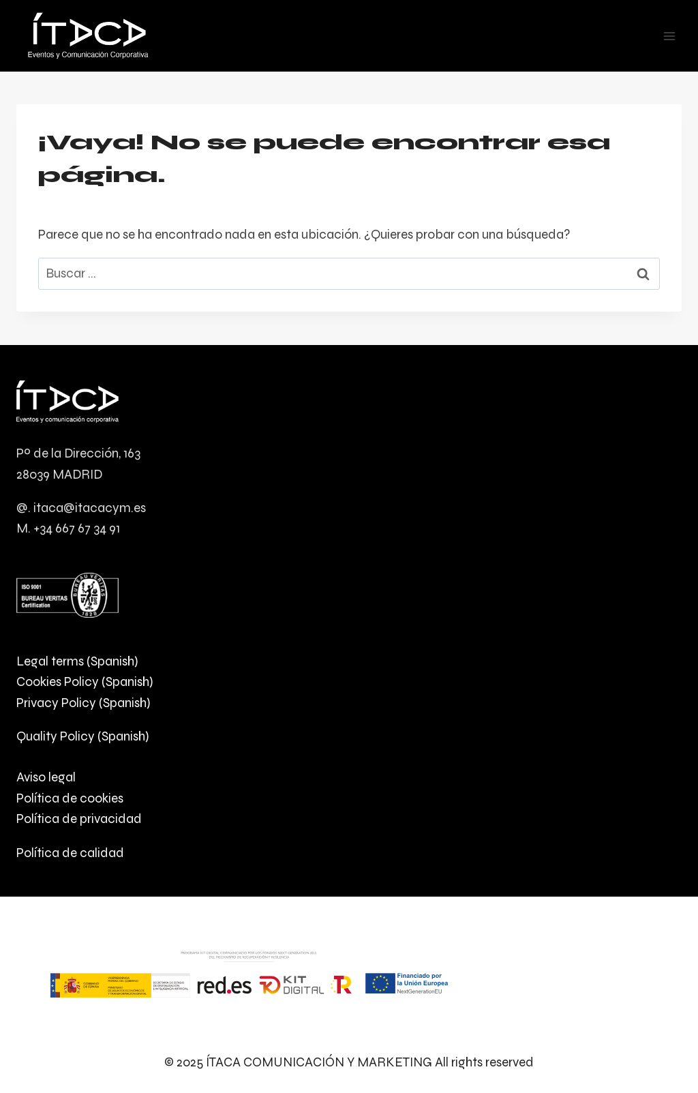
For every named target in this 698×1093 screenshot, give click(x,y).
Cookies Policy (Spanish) (84, 681)
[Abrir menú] (669, 35)
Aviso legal (46, 777)
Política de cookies (69, 798)
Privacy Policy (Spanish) (83, 702)
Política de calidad (70, 852)
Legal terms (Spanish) (77, 661)
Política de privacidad (79, 818)
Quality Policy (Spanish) (82, 736)
